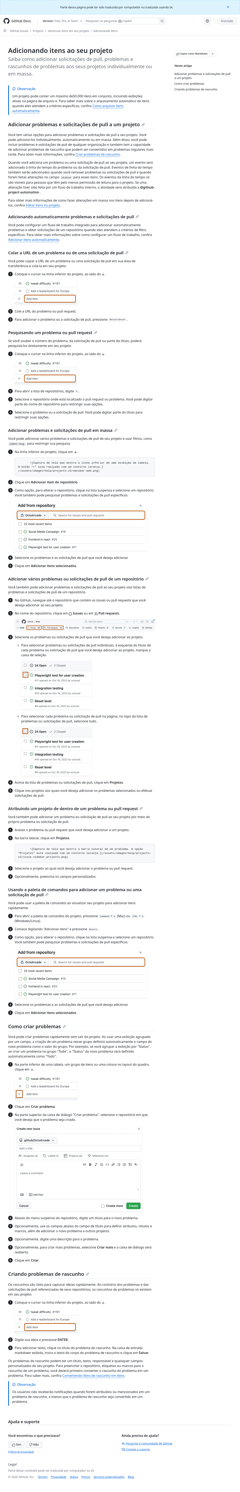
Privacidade (58, 1477)
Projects (38, 31)
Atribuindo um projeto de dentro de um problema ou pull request (75, 808)
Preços (85, 1477)
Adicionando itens (105, 31)
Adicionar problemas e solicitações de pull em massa (62, 430)
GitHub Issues (19, 31)
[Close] (228, 6)
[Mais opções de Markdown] (212, 53)
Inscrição (227, 21)
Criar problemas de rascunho (97, 154)
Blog (131, 1477)
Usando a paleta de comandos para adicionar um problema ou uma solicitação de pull (75, 892)
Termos (43, 1477)
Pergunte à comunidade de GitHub (147, 1443)
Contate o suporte (136, 1449)
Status (74, 1477)
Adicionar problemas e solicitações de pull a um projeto (76, 124)
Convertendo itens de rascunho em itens (93, 1375)
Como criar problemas (37, 1026)
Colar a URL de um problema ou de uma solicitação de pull (68, 253)
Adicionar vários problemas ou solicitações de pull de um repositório (78, 579)
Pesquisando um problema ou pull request (52, 332)
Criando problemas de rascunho (48, 1273)
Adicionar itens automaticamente (33, 239)
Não (34, 1444)
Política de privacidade (21, 1452)
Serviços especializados (108, 1477)
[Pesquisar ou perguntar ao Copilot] (124, 21)
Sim (16, 1444)
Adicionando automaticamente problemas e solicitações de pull (73, 216)
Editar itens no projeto (43, 205)
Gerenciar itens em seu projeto (68, 31)
